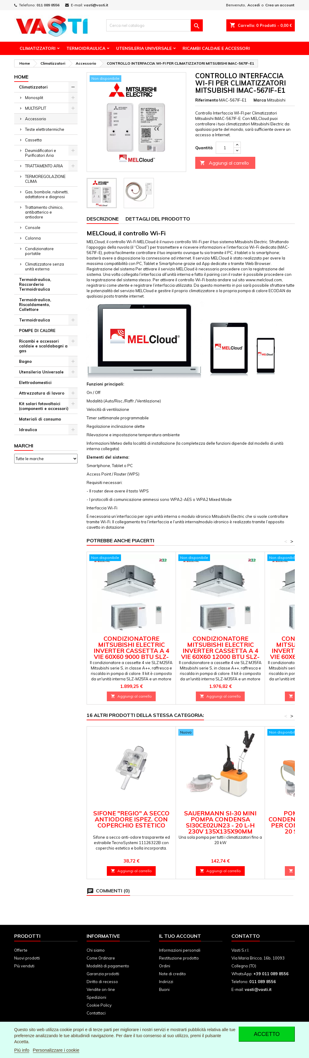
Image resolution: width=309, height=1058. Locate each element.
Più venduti (24, 965)
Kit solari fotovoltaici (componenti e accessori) (43, 406)
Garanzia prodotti (103, 973)
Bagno (25, 361)
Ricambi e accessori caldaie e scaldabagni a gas (43, 346)
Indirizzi (166, 981)
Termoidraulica (85, 48)
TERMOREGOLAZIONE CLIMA (45, 179)
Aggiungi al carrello (224, 163)
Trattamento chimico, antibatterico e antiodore (44, 212)
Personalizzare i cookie (56, 1050)
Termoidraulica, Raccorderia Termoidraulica (35, 284)
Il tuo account (180, 936)
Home (21, 77)
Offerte (20, 950)
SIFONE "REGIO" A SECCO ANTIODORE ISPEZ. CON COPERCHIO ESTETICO (131, 819)
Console (32, 227)
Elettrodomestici (35, 382)
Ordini (164, 965)
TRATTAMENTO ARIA (44, 165)
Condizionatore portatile (39, 251)
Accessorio (35, 118)
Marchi (23, 446)
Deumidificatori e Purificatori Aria (40, 153)
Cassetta (33, 139)
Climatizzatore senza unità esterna (44, 266)
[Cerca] (154, 25)
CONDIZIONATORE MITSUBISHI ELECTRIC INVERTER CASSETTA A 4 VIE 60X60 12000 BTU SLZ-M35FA (220, 650)
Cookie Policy (99, 1005)
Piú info (21, 1050)
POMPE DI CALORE (37, 330)
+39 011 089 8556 (270, 973)
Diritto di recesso (102, 981)
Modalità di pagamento (108, 965)
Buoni (164, 989)
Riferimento (206, 100)
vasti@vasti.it (96, 5)
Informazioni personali (179, 950)
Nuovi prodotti (27, 958)
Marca (259, 100)
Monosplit (34, 97)
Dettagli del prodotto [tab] (158, 219)
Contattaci (96, 1013)
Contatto (245, 936)
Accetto (267, 1034)
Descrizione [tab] (103, 219)
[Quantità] (225, 148)
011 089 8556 (48, 5)
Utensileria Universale (144, 48)
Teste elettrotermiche (44, 129)
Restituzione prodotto (179, 958)
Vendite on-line (101, 989)
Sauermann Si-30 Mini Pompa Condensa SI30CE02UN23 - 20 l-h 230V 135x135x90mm (220, 822)
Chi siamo (96, 950)
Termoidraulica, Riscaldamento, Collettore (35, 304)
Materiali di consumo (40, 419)
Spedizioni (96, 997)
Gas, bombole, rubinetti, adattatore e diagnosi (46, 194)
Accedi (253, 5)
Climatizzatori (38, 48)
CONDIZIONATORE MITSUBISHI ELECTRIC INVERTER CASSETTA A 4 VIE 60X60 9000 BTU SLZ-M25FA (131, 650)
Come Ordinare (101, 958)
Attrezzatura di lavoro (41, 393)
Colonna (33, 238)
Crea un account (279, 5)
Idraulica (28, 429)
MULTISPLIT (35, 108)
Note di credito (172, 973)
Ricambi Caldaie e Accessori (216, 48)
